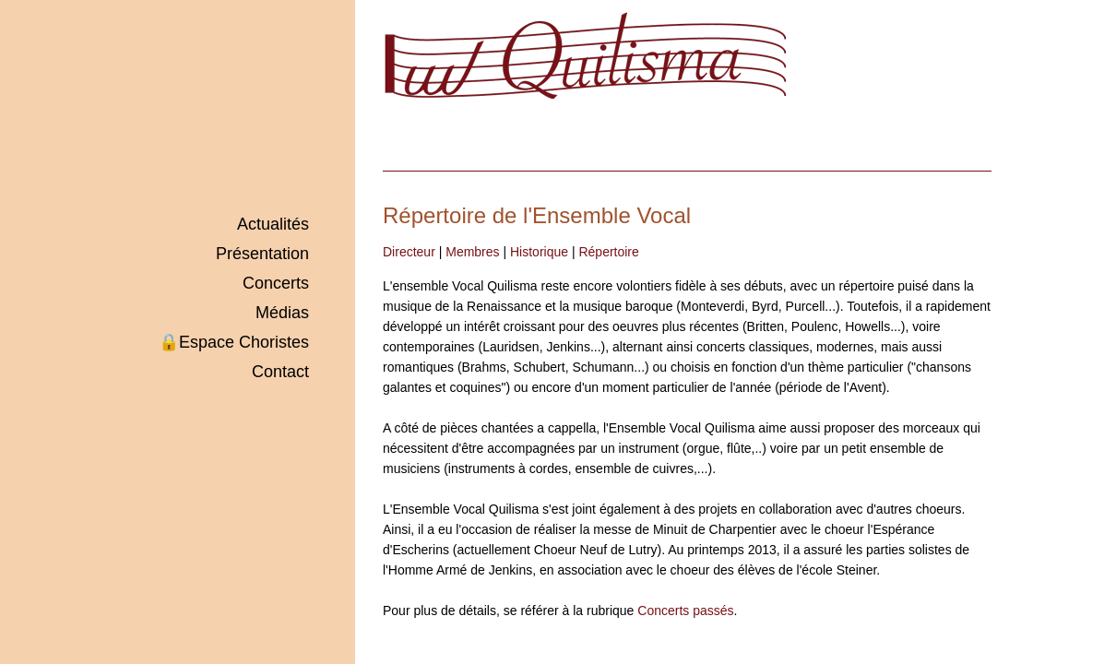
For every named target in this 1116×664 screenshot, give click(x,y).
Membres (472, 251)
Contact (280, 371)
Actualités (273, 224)
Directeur (409, 251)
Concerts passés (685, 610)
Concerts (276, 283)
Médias (282, 312)
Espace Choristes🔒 (234, 342)
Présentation (262, 253)
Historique (539, 251)
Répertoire (608, 251)
